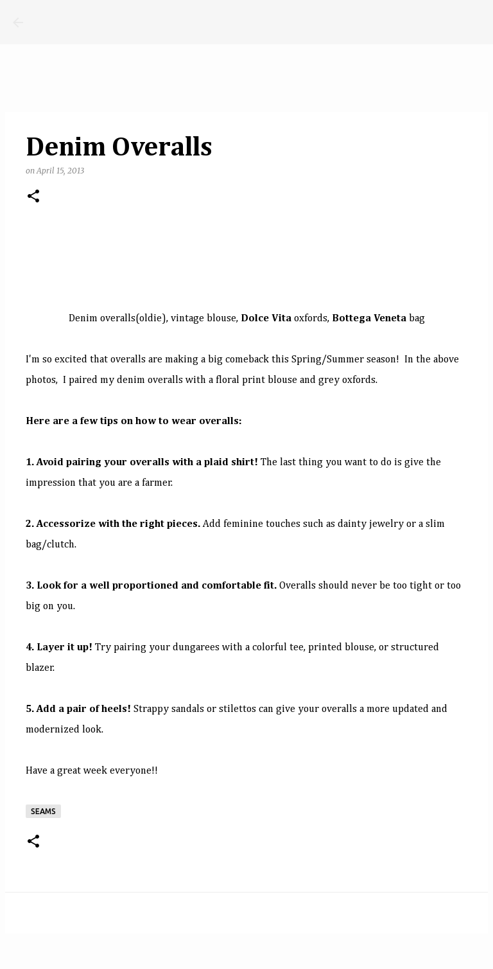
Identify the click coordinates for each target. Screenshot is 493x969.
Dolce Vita (266, 319)
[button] (33, 197)
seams (43, 811)
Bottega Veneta (369, 319)
